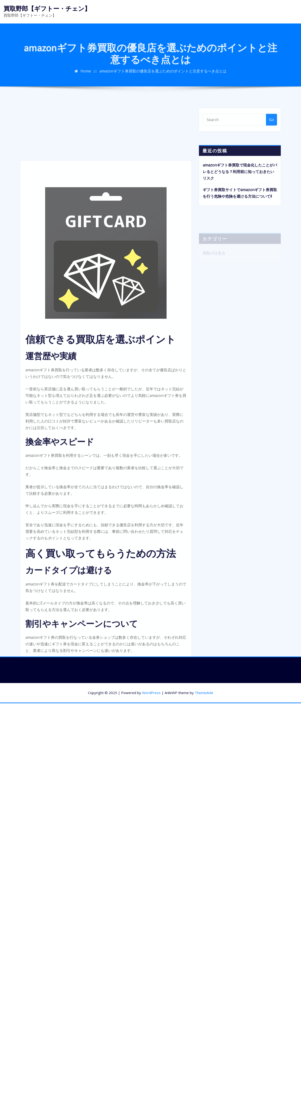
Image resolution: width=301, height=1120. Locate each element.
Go (271, 123)
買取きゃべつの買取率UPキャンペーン (80, 761)
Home (85, 75)
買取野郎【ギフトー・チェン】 (47, 8)
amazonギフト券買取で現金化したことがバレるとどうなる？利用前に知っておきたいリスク (240, 181)
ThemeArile (204, 692)
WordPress (151, 692)
